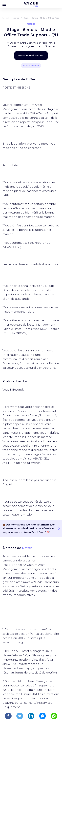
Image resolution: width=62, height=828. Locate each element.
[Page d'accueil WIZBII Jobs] (31, 4)
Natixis (27, 548)
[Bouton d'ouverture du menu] (4, 4)
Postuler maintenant (31, 55)
